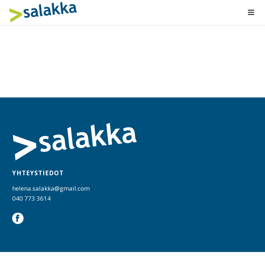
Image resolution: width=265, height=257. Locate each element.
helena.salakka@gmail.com (51, 188)
